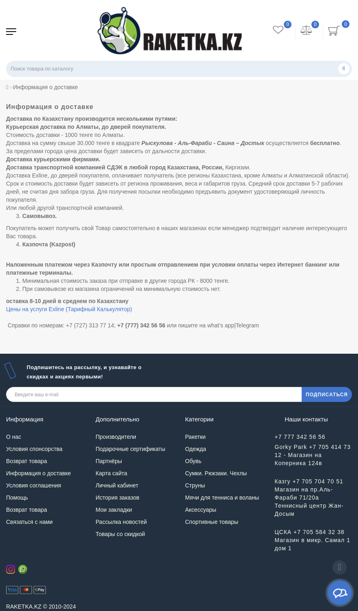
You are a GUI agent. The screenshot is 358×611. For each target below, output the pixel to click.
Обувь (193, 461)
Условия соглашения (33, 485)
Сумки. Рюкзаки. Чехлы (216, 473)
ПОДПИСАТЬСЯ (327, 394)
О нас (13, 437)
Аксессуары (201, 509)
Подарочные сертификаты (130, 449)
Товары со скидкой (120, 534)
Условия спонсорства (34, 449)
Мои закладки (114, 509)
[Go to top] (339, 567)
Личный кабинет (117, 485)
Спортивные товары (211, 522)
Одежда (195, 449)
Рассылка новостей (121, 522)
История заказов (117, 497)
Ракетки (195, 437)
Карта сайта (111, 473)
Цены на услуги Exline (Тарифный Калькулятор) (69, 309)
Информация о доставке (38, 473)
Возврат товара (26, 461)
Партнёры (109, 461)
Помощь (17, 497)
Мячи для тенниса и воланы (222, 497)
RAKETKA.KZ (23, 606)
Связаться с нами (29, 522)
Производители (116, 437)
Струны (195, 485)
